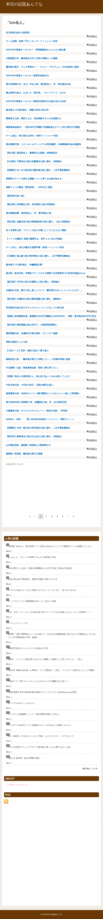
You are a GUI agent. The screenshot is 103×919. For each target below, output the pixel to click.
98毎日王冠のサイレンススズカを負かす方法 (28, 648)
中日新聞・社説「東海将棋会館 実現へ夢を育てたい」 (33, 368)
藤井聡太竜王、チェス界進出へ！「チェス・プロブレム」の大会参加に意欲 (42, 67)
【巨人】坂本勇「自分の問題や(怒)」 (24, 758)
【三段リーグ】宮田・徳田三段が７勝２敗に (27, 350)
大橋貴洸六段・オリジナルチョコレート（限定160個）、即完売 (36, 411)
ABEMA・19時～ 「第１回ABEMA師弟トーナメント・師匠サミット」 (41, 419)
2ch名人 (93, 36)
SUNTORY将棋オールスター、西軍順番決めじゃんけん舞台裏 (36, 50)
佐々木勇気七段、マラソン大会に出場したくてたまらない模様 (36, 230)
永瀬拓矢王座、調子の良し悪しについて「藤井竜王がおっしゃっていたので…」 (44, 290)
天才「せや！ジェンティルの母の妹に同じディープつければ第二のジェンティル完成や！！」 (50, 612)
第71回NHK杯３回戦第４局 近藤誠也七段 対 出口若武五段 (36, 402)
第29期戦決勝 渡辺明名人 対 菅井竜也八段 (28, 213)
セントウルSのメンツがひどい (21, 703)
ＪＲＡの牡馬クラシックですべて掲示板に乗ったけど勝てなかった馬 (39, 747)
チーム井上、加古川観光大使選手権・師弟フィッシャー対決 (35, 247)
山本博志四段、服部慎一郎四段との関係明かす (28, 445)
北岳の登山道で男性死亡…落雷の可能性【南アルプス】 (33, 579)
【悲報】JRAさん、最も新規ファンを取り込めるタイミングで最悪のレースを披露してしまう (50, 546)
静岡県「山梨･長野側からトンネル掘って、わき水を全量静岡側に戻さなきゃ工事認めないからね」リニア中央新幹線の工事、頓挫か (52, 635)
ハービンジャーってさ (18, 623)
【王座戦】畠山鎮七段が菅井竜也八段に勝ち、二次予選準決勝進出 (38, 256)
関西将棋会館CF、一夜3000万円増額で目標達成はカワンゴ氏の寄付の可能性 (43, 127)
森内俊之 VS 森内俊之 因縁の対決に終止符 (27, 110)
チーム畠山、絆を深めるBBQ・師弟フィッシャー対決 (32, 136)
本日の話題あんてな (24, 4)
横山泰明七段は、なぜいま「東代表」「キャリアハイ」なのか (36, 93)
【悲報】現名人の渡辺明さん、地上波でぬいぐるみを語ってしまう (38, 376)
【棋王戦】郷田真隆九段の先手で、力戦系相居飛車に (31, 325)
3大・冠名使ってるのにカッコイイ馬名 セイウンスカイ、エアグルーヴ (40, 736)
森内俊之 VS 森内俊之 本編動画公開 (24, 264)
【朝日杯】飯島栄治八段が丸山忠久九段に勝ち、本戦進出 (34, 436)
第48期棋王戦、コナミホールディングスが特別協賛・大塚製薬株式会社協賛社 (43, 144)
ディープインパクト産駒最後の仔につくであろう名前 (32, 601)
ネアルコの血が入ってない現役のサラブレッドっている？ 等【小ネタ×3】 (42, 590)
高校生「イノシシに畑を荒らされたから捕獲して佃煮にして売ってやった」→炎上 (45, 659)
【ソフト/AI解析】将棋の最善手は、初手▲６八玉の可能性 (34, 239)
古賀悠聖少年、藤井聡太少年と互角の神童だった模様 (31, 58)
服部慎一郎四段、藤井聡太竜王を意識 (24, 454)
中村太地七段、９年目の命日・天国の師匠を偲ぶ (29, 385)
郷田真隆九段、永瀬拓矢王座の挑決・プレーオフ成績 (31, 333)
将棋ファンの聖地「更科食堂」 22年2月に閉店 (29, 187)
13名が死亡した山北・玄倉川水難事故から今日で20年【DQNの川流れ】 (40, 568)
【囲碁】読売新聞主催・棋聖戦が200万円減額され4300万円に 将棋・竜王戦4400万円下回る (51, 316)
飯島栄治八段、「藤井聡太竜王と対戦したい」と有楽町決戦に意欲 (38, 359)
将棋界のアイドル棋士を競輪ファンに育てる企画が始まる (34, 179)
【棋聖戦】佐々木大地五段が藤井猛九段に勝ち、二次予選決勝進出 (38, 170)
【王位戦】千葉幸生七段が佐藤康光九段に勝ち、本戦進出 (34, 161)
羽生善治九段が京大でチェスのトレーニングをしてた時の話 (35, 307)
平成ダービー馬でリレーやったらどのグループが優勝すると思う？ (38, 681)
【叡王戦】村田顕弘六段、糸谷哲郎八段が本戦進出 (30, 204)
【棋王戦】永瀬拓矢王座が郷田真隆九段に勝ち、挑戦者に (34, 299)
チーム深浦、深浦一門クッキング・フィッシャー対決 (31, 41)
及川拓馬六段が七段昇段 (18, 32)
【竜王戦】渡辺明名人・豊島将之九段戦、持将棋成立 (31, 153)
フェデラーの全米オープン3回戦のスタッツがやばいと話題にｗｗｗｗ (39, 725)
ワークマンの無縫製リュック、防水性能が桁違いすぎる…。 (35, 714)
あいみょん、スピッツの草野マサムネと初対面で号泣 (32, 557)
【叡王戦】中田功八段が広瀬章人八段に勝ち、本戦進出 (33, 282)
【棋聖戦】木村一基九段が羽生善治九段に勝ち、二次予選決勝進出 (38, 428)
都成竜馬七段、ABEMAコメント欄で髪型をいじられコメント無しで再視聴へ (43, 393)
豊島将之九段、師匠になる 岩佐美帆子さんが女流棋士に (34, 118)
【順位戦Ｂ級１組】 (15, 196)
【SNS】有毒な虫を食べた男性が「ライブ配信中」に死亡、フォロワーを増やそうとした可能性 (51, 670)
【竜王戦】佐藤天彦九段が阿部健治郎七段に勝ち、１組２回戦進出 (38, 222)
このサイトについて (17, 784)
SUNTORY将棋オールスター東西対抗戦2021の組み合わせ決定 (36, 101)
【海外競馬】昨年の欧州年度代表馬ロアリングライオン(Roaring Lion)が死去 (42, 692)
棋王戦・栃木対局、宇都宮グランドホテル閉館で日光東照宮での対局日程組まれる (45, 273)
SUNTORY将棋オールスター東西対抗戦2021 (27, 75)
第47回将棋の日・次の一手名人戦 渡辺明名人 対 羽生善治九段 (38, 84)
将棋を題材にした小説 (16, 342)
